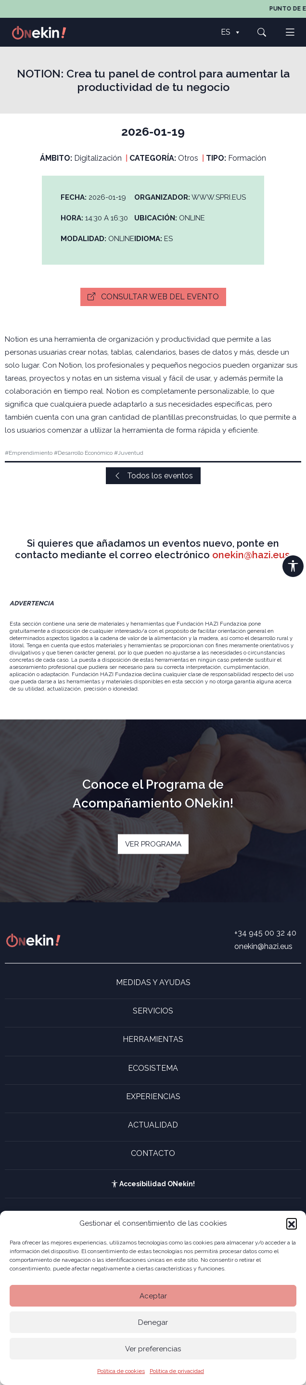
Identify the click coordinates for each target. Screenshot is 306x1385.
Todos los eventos (153, 475)
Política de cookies (121, 1371)
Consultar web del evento (153, 296)
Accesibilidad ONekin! (153, 1184)
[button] (291, 1223)
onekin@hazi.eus (251, 555)
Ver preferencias (153, 1349)
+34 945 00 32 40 (265, 932)
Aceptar (153, 1296)
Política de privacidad (177, 1371)
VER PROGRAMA (153, 844)
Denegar (153, 1322)
